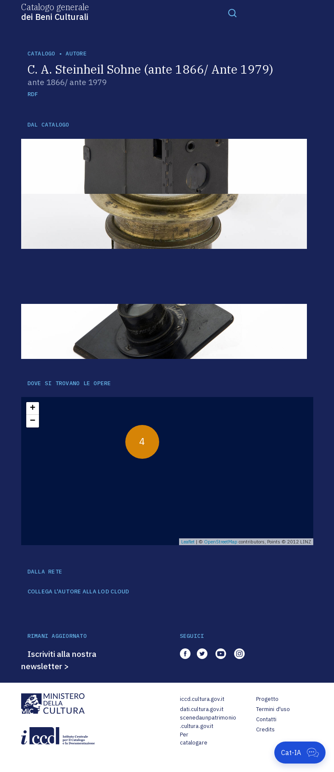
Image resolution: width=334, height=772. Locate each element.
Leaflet (188, 542)
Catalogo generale (55, 11)
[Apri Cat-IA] (300, 753)
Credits (265, 729)
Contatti (266, 719)
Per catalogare (193, 739)
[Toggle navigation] (232, 13)
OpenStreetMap (220, 542)
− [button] (32, 421)
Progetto (267, 699)
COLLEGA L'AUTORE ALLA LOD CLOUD (79, 591)
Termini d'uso (273, 709)
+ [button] (32, 408)
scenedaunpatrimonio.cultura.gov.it (208, 722)
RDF (33, 94)
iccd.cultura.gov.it (202, 699)
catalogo (41, 53)
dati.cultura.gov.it (202, 709)
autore (76, 53)
